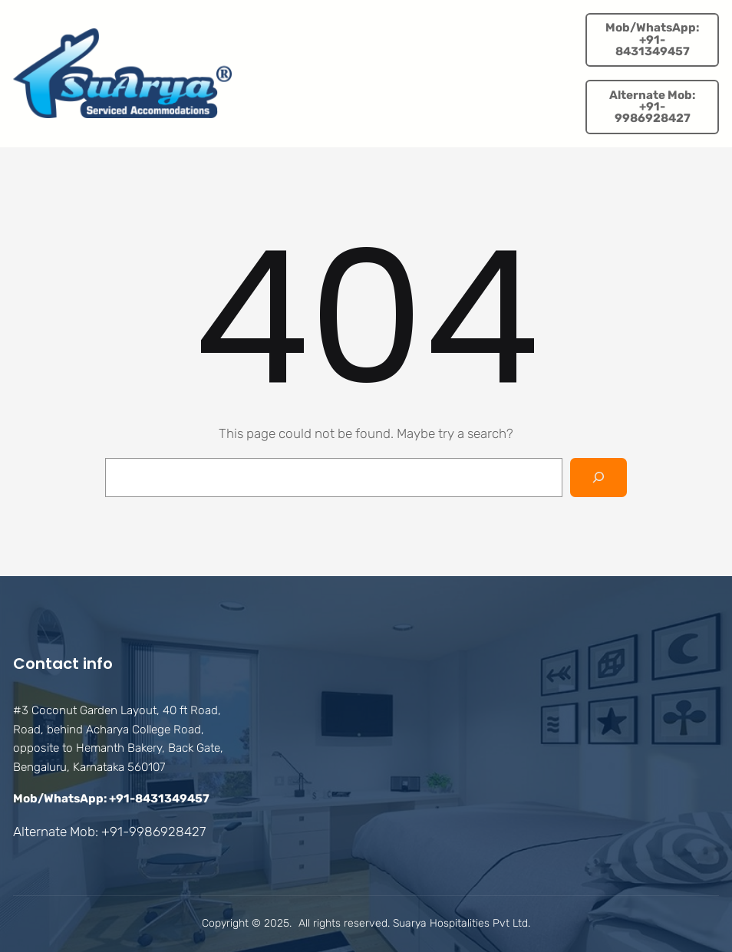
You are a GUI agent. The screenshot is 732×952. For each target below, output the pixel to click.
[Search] (598, 477)
